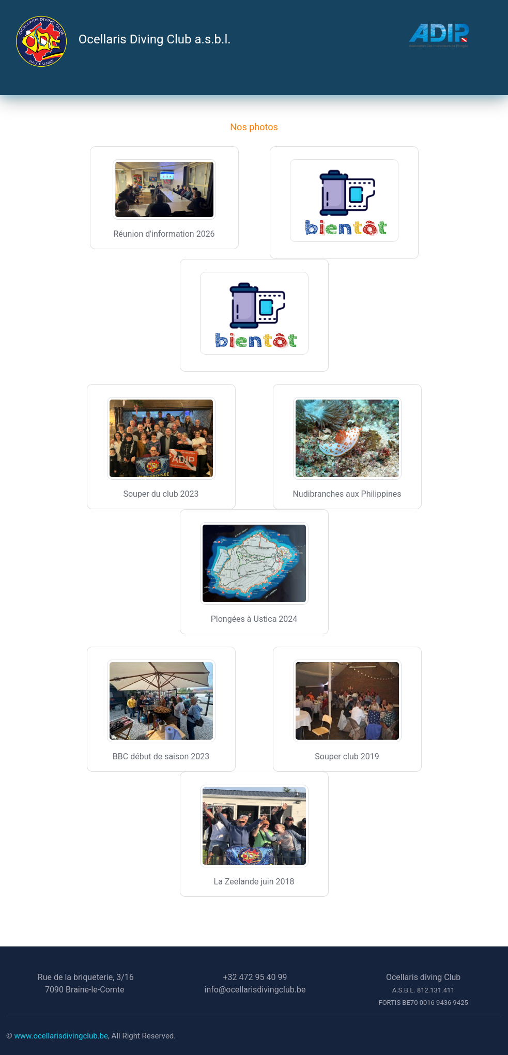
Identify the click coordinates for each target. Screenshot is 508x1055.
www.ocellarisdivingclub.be (61, 1036)
